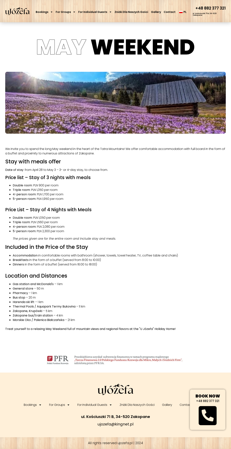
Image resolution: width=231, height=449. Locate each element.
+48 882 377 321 (210, 8)
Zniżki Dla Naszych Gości (131, 12)
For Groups (66, 12)
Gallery (156, 12)
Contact (169, 12)
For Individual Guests (95, 12)
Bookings (44, 12)
